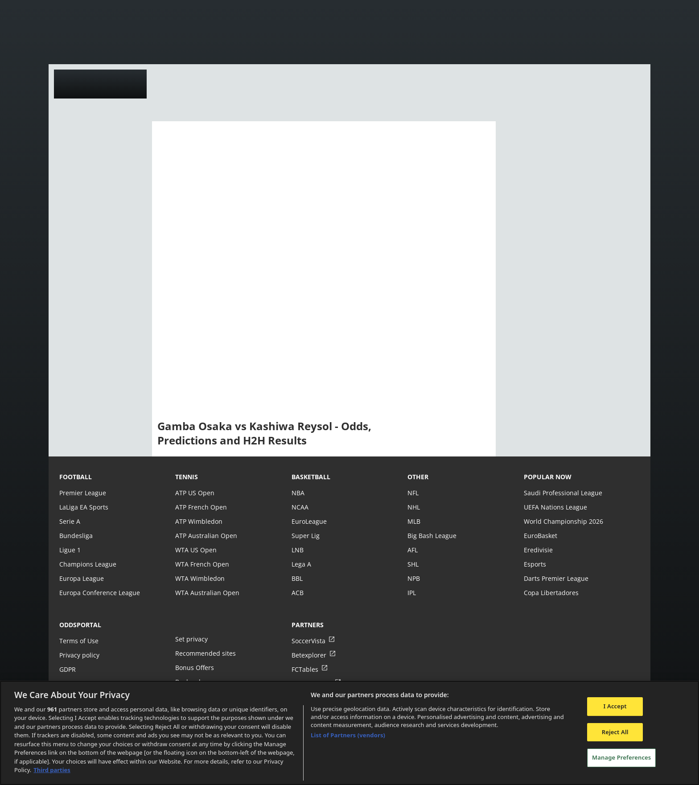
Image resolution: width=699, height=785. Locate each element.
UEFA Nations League (555, 507)
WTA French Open (201, 564)
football (75, 477)
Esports (535, 564)
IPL (411, 592)
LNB (298, 550)
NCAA (300, 507)
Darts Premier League (555, 578)
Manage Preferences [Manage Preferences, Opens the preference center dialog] (621, 757)
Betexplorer (309, 655)
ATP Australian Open (205, 535)
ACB (298, 592)
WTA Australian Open (206, 592)
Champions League (87, 564)
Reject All (615, 732)
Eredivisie (537, 550)
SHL (413, 564)
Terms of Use (78, 641)
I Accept (615, 706)
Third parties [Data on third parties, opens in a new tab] (51, 770)
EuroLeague (309, 521)
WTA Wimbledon (199, 578)
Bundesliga (75, 535)
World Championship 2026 (562, 521)
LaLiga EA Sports (83, 507)
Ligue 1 (69, 550)
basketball (311, 477)
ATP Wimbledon (198, 521)
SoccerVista (308, 641)
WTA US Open (195, 550)
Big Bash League (431, 535)
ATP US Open (194, 493)
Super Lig (305, 535)
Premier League (82, 493)
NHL (413, 507)
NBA (298, 493)
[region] (349, 733)
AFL (412, 550)
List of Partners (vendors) (348, 735)
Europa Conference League (98, 592)
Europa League (81, 578)
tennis (186, 477)
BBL (297, 578)
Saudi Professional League (562, 493)
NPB (413, 578)
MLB (413, 521)
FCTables (304, 669)
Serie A (69, 521)
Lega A (301, 564)
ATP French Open (200, 507)
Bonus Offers (194, 667)
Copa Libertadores (550, 592)
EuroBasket (540, 535)
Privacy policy (79, 655)
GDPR (67, 669)
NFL (413, 493)
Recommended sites (204, 653)
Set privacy (190, 639)
